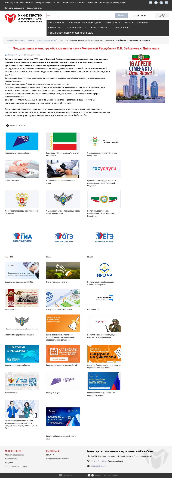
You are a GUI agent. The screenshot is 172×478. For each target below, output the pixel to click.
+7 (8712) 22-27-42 (99, 461)
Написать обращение (14, 8)
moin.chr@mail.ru (98, 466)
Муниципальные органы (74, 2)
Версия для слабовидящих (106, 475)
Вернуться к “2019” (18, 125)
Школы (57, 2)
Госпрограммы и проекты (16, 466)
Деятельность (57, 23)
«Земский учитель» (76, 28)
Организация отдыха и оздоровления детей (72, 33)
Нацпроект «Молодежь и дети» (85, 23)
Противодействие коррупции (112, 2)
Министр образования (14, 455)
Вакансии (92, 2)
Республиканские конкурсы (58, 459)
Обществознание (34, 8)
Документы (56, 28)
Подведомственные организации (35, 2)
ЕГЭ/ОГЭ (129, 23)
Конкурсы (144, 23)
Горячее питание (121, 28)
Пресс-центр (113, 23)
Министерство (11, 2)
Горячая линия (100, 28)
